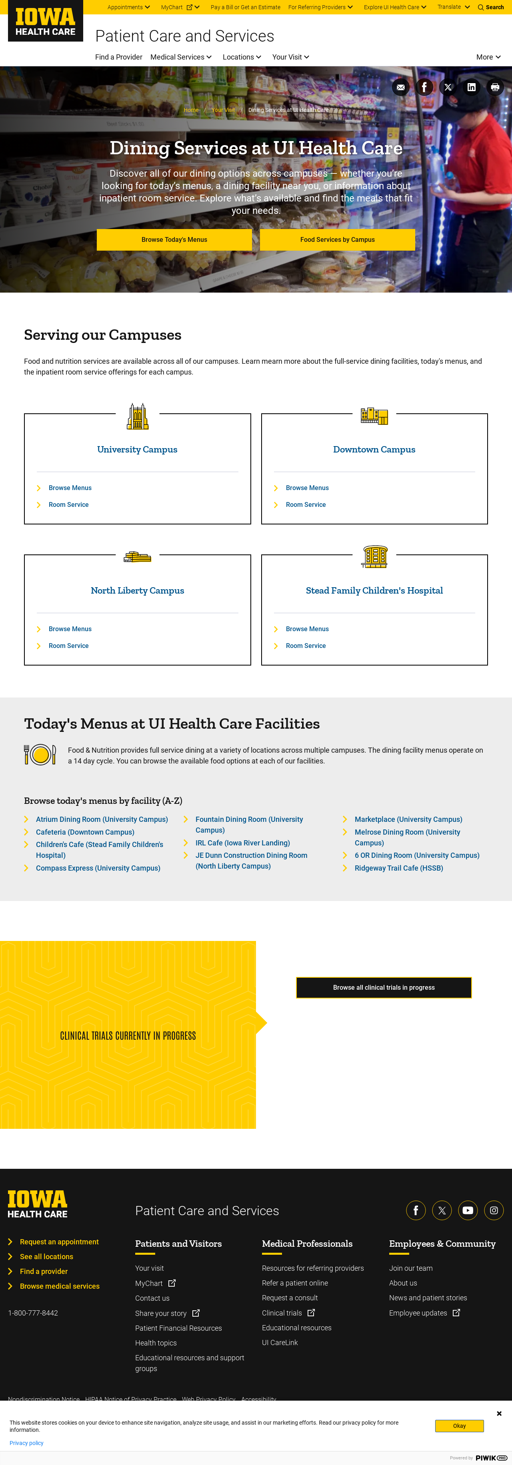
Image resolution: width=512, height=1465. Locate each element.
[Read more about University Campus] (138, 416)
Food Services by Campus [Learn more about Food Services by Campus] (337, 239)
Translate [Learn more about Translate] (449, 7)
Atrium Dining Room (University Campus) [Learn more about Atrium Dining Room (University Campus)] (102, 819)
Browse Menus (70, 488)
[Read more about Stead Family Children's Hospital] (374, 557)
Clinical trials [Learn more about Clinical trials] (283, 1313)
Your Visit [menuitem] (287, 57)
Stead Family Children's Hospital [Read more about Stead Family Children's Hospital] (374, 590)
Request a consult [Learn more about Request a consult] (290, 1298)
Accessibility (258, 1399)
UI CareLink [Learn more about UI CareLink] (280, 1342)
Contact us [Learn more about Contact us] (152, 1298)
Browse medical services (60, 1286)
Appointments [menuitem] (125, 7)
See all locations (46, 1256)
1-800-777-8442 (33, 1313)
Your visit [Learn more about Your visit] (149, 1268)
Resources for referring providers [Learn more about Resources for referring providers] (313, 1268)
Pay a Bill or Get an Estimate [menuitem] (245, 7)
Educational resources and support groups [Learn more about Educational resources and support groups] (189, 1363)
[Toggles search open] (491, 7)
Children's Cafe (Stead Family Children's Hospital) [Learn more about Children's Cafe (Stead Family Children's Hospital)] (99, 849)
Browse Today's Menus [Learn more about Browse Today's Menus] (174, 239)
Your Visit (223, 110)
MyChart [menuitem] (172, 7)
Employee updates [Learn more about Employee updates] (419, 1313)
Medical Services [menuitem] (177, 57)
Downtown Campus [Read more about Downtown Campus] (374, 449)
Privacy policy (27, 1443)
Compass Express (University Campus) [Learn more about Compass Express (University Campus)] (98, 868)
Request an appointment (59, 1242)
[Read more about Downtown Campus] (374, 416)
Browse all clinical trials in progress (384, 987)
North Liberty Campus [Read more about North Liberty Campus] (137, 590)
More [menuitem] (484, 57)
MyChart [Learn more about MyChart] (149, 1283)
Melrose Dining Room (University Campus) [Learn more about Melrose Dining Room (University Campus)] (407, 837)
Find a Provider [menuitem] (118, 57)
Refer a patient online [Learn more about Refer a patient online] (295, 1283)
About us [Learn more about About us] (403, 1283)
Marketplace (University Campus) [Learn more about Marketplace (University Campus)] (408, 819)
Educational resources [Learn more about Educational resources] (297, 1327)
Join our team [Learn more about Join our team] (411, 1268)
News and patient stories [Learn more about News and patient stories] (428, 1298)
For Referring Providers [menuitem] (317, 7)
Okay (459, 1426)
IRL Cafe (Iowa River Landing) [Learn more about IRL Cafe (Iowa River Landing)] (243, 843)
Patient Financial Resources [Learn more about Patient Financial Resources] (178, 1328)
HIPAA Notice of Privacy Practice (130, 1399)
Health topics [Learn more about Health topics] (156, 1343)
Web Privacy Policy (209, 1399)
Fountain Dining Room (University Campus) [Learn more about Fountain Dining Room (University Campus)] (249, 824)
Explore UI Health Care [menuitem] (391, 7)
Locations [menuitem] (238, 57)
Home (191, 110)
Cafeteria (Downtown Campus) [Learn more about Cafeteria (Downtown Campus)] (85, 832)
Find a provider (44, 1271)
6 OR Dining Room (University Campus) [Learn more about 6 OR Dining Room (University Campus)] (417, 855)
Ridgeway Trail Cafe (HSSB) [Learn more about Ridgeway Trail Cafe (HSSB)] (399, 868)
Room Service (69, 504)
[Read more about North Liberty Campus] (138, 557)
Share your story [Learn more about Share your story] (161, 1313)
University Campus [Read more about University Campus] (137, 449)
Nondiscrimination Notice (44, 1399)
